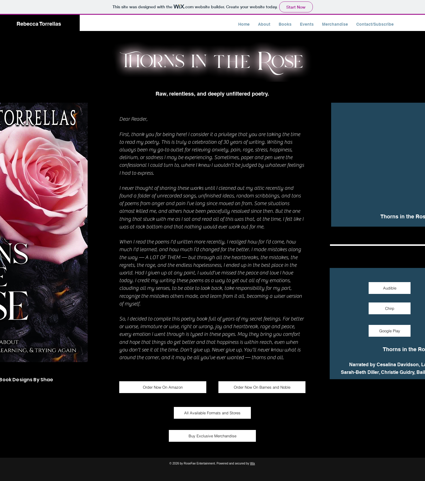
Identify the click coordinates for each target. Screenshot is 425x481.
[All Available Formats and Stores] (212, 413)
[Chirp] (390, 308)
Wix (252, 463)
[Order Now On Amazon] (162, 387)
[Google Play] (390, 331)
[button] (285, 24)
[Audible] (390, 288)
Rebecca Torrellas (39, 24)
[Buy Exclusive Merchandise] (212, 436)
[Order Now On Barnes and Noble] (261, 387)
